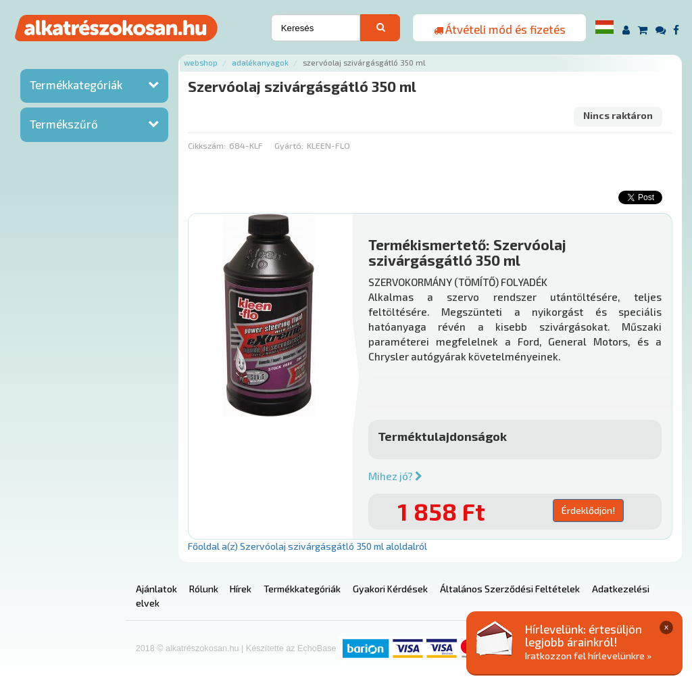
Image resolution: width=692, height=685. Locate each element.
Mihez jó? (395, 476)
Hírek (240, 588)
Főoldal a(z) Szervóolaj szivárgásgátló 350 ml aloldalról (307, 546)
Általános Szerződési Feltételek (510, 588)
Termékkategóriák (76, 84)
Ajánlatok (156, 588)
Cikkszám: (207, 145)
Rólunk (203, 588)
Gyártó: (288, 145)
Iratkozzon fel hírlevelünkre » (588, 655)
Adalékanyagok (260, 62)
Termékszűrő (64, 124)
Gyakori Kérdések (390, 588)
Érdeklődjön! (588, 510)
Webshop (201, 62)
